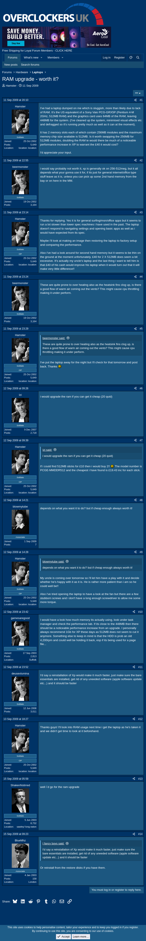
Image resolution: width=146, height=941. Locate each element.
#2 (141, 160)
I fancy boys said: (53, 843)
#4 (141, 276)
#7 (141, 440)
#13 (140, 778)
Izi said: (47, 449)
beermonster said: (54, 338)
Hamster (11, 85)
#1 (141, 100)
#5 (141, 328)
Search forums (30, 64)
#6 (141, 388)
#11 (140, 667)
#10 (140, 611)
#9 (141, 552)
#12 (140, 719)
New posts (11, 64)
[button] (41, 57)
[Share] (135, 100)
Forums (12, 57)
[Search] (137, 57)
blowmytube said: (53, 561)
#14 (140, 834)
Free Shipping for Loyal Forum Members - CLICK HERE (37, 50)
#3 (141, 212)
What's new (31, 57)
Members (53, 57)
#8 (141, 500)
